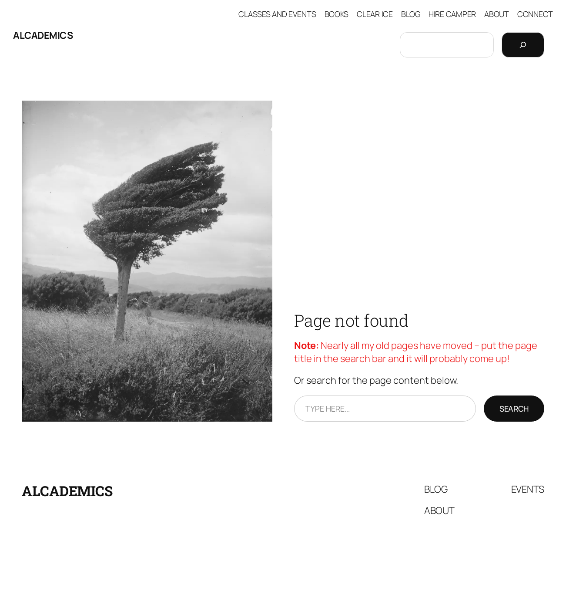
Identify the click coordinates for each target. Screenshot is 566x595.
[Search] (523, 44)
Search (514, 408)
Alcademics (43, 35)
